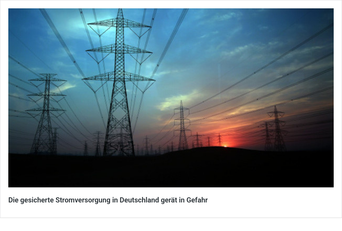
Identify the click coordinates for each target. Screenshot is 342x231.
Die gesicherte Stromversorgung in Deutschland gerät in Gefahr (108, 200)
